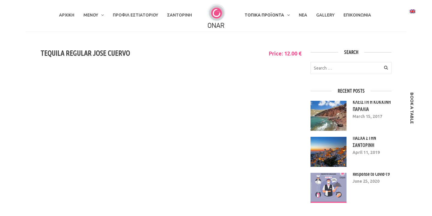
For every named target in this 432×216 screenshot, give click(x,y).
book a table (412, 108)
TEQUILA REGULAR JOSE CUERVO (85, 53)
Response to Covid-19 (371, 174)
